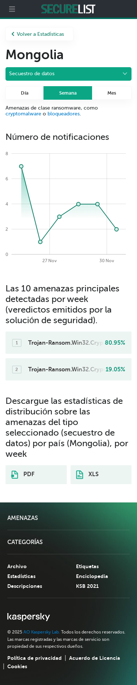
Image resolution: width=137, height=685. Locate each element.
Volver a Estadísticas (37, 34)
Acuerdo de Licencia (94, 658)
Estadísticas (21, 576)
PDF (22, 474)
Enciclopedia (92, 576)
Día (24, 93)
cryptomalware (23, 113)
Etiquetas (87, 566)
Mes (111, 93)
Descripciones (24, 586)
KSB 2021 (87, 586)
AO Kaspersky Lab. (41, 632)
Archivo (17, 566)
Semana (68, 93)
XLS (87, 474)
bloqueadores (63, 113)
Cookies (17, 666)
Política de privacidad (34, 658)
